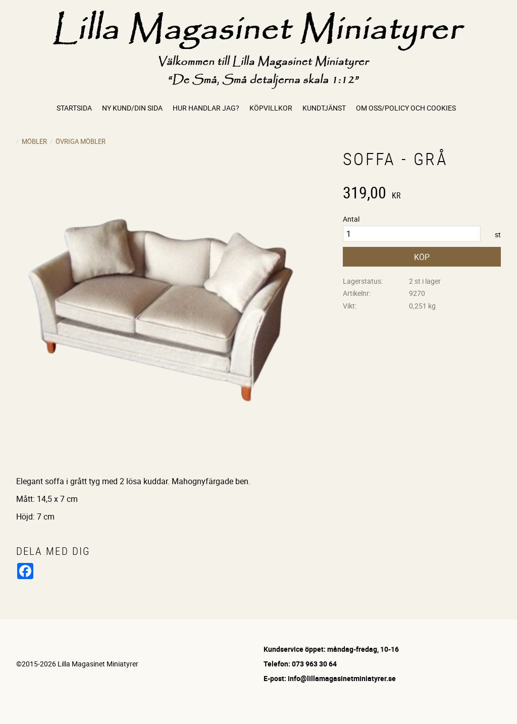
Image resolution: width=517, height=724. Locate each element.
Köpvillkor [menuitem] (270, 108)
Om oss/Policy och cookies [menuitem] (406, 108)
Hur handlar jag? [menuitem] (206, 108)
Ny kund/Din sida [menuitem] (132, 108)
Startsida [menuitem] (74, 108)
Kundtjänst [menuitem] (324, 108)
